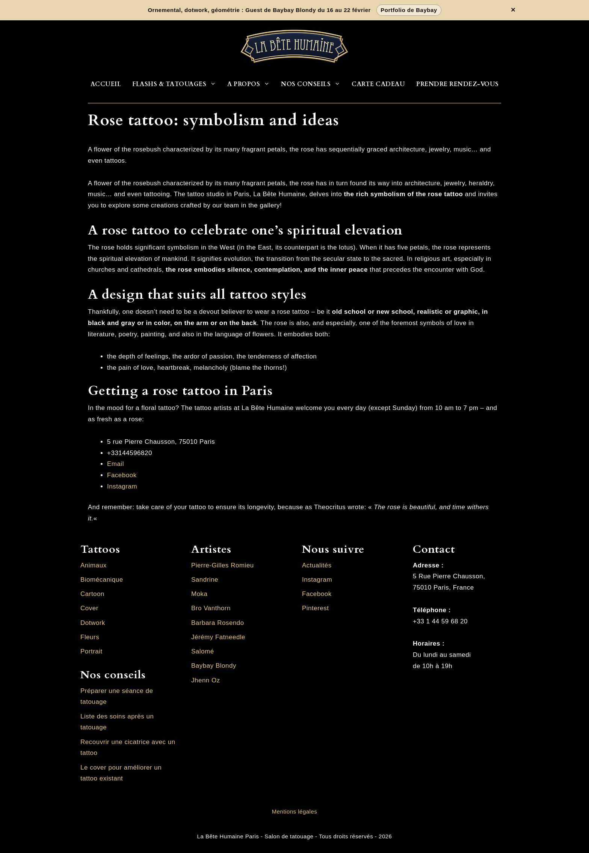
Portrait (91, 651)
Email (115, 463)
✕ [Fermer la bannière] (513, 10)
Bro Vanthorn (211, 608)
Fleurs (89, 637)
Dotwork (92, 622)
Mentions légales (294, 811)
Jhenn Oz (205, 680)
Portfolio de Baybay (409, 10)
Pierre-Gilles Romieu (222, 565)
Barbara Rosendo (217, 622)
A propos (251, 84)
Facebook (122, 475)
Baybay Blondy (213, 665)
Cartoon (92, 593)
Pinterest (315, 608)
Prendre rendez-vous (457, 84)
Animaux (93, 565)
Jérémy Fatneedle (218, 637)
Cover (89, 608)
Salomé (202, 651)
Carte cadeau (378, 84)
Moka (199, 593)
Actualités (317, 565)
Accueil (106, 84)
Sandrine (204, 579)
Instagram (122, 486)
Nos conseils (313, 84)
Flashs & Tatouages (177, 84)
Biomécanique (101, 579)
